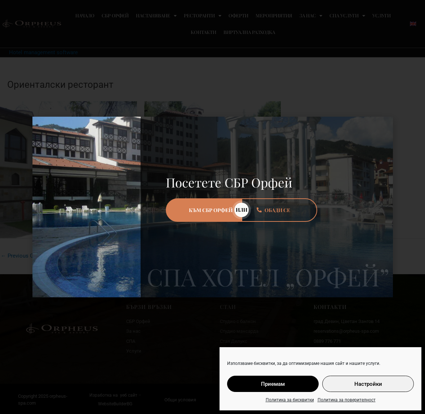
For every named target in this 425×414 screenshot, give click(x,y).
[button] (383, 126)
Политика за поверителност (347, 399)
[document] (212, 207)
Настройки (368, 384)
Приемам (273, 384)
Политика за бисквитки (290, 399)
